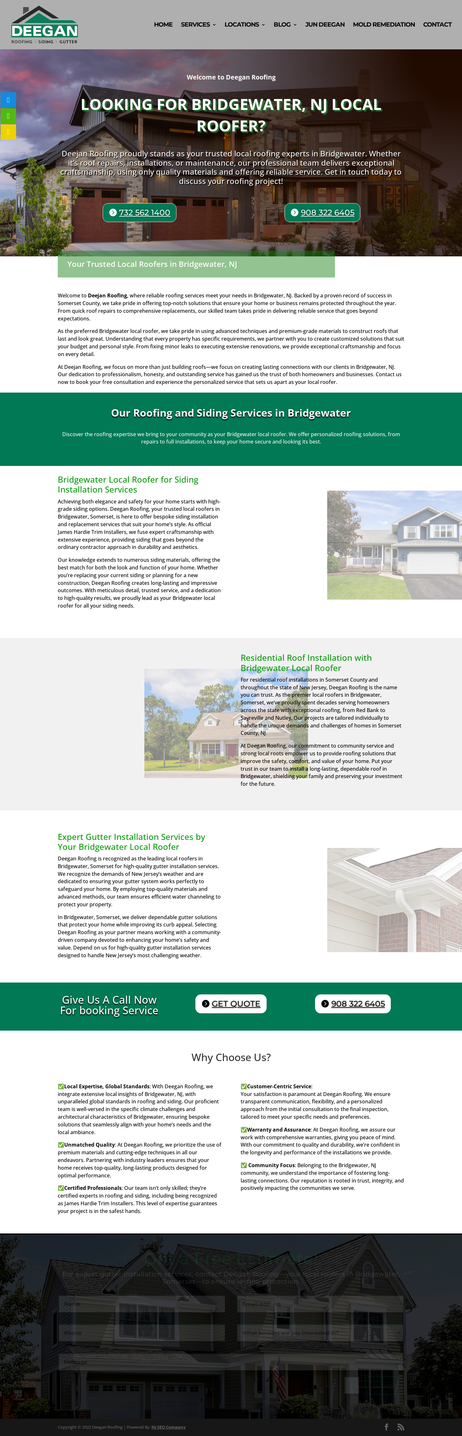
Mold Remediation (384, 25)
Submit (385, 1386)
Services (195, 25)
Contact (437, 25)
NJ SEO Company (168, 1427)
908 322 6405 (326, 213)
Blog (282, 25)
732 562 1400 (147, 212)
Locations (242, 25)
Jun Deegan (325, 25)
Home (163, 25)
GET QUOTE (236, 1004)
